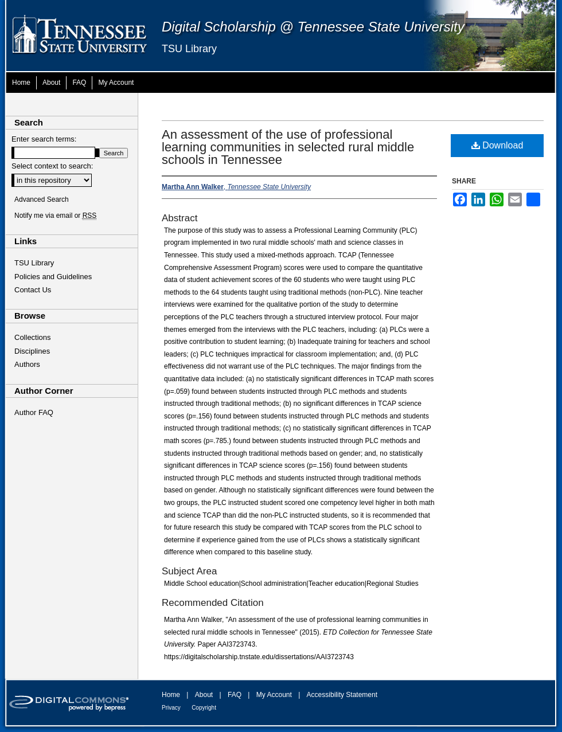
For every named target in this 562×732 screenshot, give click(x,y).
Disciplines (32, 351)
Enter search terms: (43, 139)
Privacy (171, 707)
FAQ (234, 695)
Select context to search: (52, 166)
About (204, 695)
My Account (274, 695)
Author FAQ (33, 412)
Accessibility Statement (342, 695)
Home (171, 695)
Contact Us (32, 289)
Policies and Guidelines (53, 276)
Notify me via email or (55, 216)
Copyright (204, 707)
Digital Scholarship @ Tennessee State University (313, 26)
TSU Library (189, 48)
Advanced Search (41, 199)
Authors (27, 364)
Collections (32, 337)
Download (497, 145)
